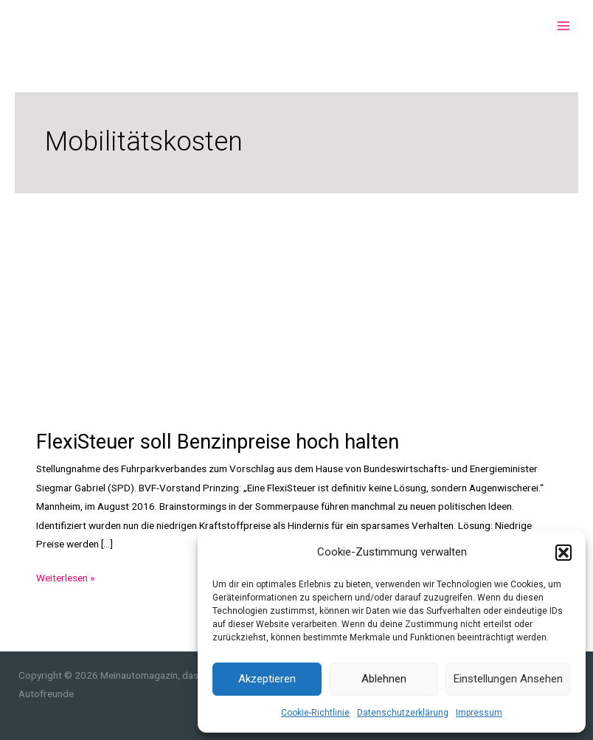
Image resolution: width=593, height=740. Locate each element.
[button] (563, 552)
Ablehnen (383, 678)
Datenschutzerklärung (402, 713)
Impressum (479, 713)
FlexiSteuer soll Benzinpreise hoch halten (217, 442)
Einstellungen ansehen (508, 678)
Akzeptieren (267, 678)
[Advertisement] (296, 304)
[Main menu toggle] (564, 26)
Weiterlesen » (65, 578)
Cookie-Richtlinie (315, 713)
